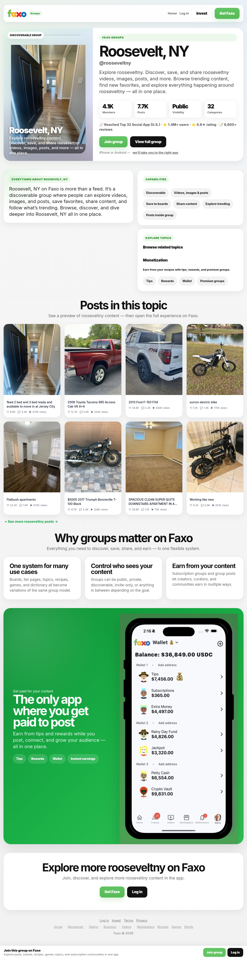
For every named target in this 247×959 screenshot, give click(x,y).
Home (172, 13)
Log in (184, 13)
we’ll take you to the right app (155, 153)
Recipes (162, 927)
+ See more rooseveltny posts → (31, 521)
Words (188, 927)
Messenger (76, 927)
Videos (127, 927)
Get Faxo (227, 13)
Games (176, 927)
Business (110, 927)
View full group (148, 142)
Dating (93, 927)
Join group (113, 142)
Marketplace (145, 927)
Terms (128, 920)
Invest (201, 13)
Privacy (142, 920)
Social (58, 927)
